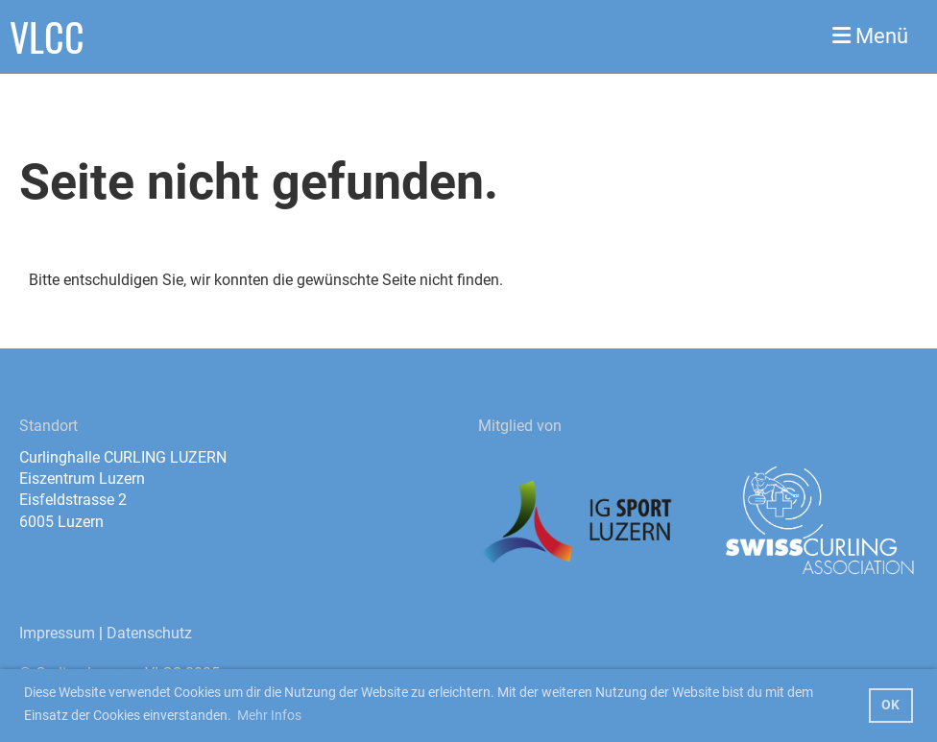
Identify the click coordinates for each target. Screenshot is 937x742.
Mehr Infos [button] (269, 715)
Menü (870, 36)
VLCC (47, 36)
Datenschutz (149, 633)
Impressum (57, 633)
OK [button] (890, 705)
